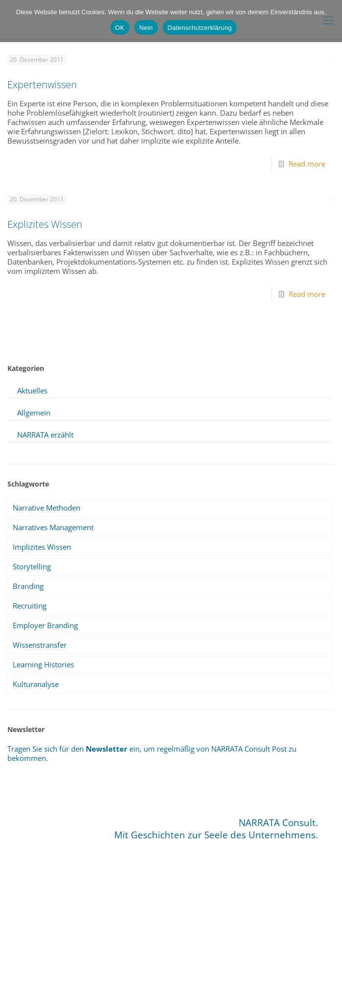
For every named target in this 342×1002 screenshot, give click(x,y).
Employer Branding (45, 625)
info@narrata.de (156, 965)
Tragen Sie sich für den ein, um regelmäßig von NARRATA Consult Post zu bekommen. (151, 753)
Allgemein (33, 412)
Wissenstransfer (40, 645)
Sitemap (145, 982)
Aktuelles (32, 390)
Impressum (110, 982)
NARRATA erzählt (45, 435)
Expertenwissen (42, 84)
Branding (28, 586)
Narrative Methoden (46, 508)
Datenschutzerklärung (200, 27)
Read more (307, 164)
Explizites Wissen (44, 224)
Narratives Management (53, 527)
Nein (146, 27)
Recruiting (30, 606)
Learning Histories (43, 664)
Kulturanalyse (36, 684)
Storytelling (32, 566)
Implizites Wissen (42, 547)
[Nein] (330, 21)
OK (119, 27)
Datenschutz (182, 982)
